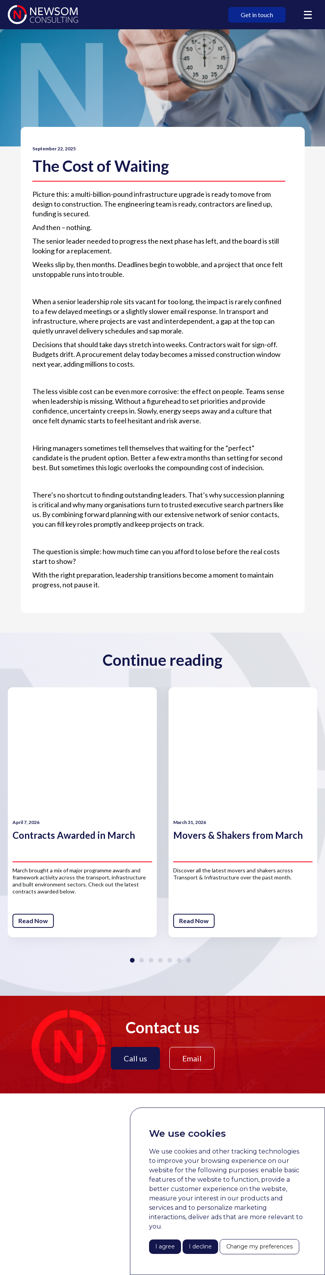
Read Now (33, 920)
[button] (307, 14)
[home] (43, 14)
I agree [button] (165, 1246)
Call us (135, 1058)
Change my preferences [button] (259, 1246)
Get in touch (257, 14)
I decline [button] (200, 1246)
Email (192, 1058)
